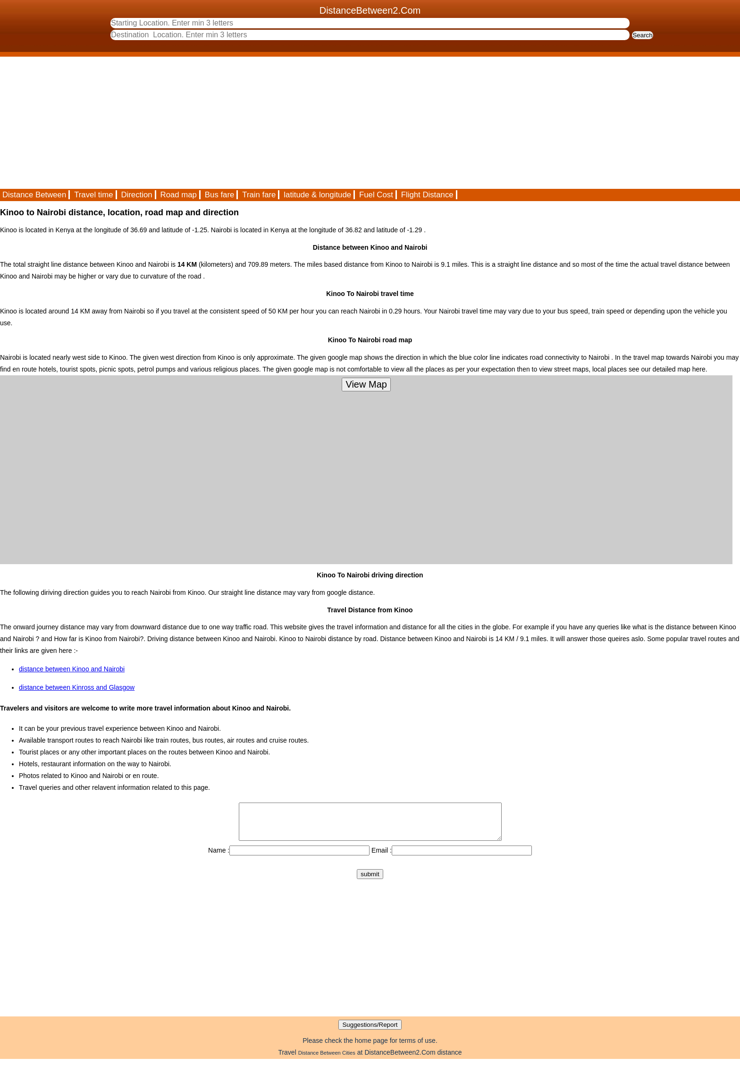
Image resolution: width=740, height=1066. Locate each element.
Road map (178, 194)
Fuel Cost (376, 194)
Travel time (93, 194)
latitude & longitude (317, 194)
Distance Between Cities (326, 1060)
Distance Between (34, 194)
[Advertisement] (283, 123)
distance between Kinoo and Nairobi (72, 669)
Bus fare (220, 194)
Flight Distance (427, 194)
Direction (136, 194)
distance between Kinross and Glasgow (77, 687)
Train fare (259, 194)
